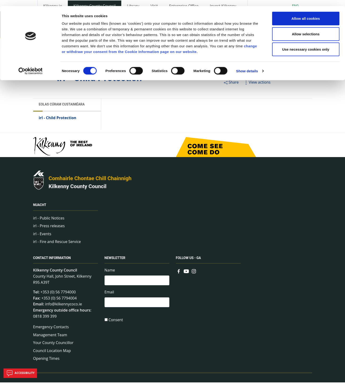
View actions (257, 84)
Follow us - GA (188, 261)
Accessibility (20, 373)
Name (110, 273)
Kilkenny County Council (77, 189)
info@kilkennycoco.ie (63, 306)
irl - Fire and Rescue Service (57, 244)
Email (109, 295)
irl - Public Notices (49, 220)
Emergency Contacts (51, 329)
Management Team (50, 337)
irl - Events (42, 236)
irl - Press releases (49, 228)
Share (231, 84)
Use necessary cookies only (305, 43)
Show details (247, 65)
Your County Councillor (53, 345)
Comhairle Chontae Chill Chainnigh (90, 181)
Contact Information (52, 261)
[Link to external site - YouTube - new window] (186, 273)
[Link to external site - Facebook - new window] (179, 273)
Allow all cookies (306, 12)
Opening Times (46, 361)
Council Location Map (52, 353)
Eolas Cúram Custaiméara (62, 107)
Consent (116, 323)
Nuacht (39, 208)
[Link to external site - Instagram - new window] (194, 273)
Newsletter (115, 261)
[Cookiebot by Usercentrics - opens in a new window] (30, 65)
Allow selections (306, 28)
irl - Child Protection (57, 120)
